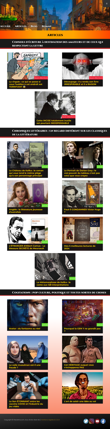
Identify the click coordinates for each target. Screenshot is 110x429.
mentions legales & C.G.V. (50, 420)
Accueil (5, 26)
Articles (20, 26)
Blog (34, 26)
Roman (46, 26)
